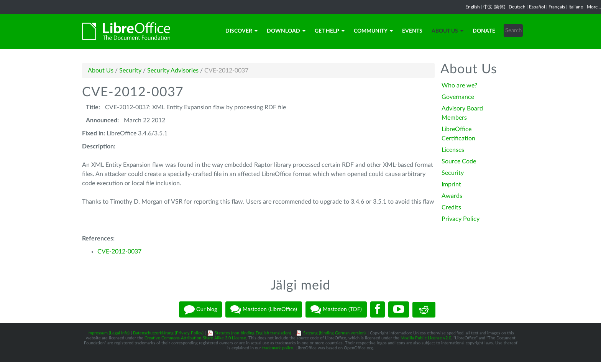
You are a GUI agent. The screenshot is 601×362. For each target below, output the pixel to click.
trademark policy (277, 348)
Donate (484, 31)
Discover (241, 31)
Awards (452, 196)
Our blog (200, 309)
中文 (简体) (494, 7)
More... (594, 7)
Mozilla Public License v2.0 (426, 338)
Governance (458, 97)
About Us (447, 31)
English (472, 7)
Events (412, 31)
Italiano (575, 7)
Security (130, 70)
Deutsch (517, 7)
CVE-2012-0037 (119, 251)
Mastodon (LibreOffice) (263, 309)
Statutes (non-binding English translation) (253, 333)
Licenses (453, 150)
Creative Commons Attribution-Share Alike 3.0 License (195, 338)
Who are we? (459, 85)
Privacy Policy (460, 219)
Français (556, 7)
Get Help (330, 31)
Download (286, 31)
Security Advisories (173, 70)
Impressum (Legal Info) (108, 333)
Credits (451, 207)
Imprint (451, 184)
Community (373, 31)
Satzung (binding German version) (334, 333)
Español (537, 7)
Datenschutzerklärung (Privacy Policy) (168, 333)
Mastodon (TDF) (336, 309)
